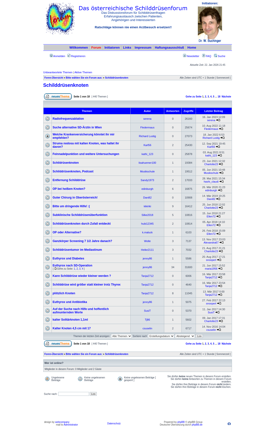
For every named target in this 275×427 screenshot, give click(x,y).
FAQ (206, 56)
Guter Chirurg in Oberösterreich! (75, 197)
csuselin (147, 328)
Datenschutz (114, 423)
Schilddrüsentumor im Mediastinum (77, 249)
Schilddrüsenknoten (116, 77)
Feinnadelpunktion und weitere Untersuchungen (86, 154)
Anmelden (57, 56)
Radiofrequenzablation (68, 118)
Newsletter (193, 56)
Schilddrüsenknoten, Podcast (73, 171)
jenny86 (147, 258)
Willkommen (78, 47)
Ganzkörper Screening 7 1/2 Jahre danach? (82, 241)
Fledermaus (147, 127)
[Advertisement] (138, 408)
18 (219, 96)
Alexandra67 (211, 242)
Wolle (147, 241)
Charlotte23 (211, 164)
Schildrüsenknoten (66, 162)
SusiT (147, 310)
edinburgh (147, 188)
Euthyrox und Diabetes (68, 258)
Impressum (143, 47)
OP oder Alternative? (67, 232)
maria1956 (211, 268)
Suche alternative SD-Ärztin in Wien (77, 127)
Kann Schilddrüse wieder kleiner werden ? (82, 276)
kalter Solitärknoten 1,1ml (70, 319)
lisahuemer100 (147, 162)
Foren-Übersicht (54, 77)
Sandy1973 (147, 180)
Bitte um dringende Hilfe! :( (71, 206)
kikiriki (147, 206)
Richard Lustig (147, 136)
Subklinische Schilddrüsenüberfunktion (80, 215)
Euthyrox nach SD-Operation (72, 265)
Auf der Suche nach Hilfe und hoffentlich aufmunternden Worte (81, 310)
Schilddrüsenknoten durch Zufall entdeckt (82, 223)
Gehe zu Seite (194, 96)
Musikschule (147, 171)
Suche (219, 56)
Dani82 (147, 197)
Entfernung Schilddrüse (69, 180)
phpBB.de (197, 424)
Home (191, 47)
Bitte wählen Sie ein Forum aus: (84, 77)
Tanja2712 (147, 275)
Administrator (71, 424)
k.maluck (147, 232)
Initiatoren (112, 47)
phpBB (181, 422)
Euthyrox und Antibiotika (70, 302)
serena (147, 118)
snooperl (211, 259)
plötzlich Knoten (64, 293)
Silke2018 (147, 215)
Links (127, 47)
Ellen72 (211, 216)
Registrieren (76, 56)
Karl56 (147, 145)
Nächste (226, 96)
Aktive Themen (83, 72)
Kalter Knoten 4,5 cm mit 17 (72, 328)
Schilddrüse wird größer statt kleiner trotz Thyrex (87, 284)
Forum (96, 47)
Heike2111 (147, 249)
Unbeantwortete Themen (58, 72)
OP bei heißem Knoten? (69, 189)
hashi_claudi (211, 181)
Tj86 (147, 319)
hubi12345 (147, 223)
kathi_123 (147, 154)
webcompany (62, 422)
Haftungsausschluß (169, 47)
